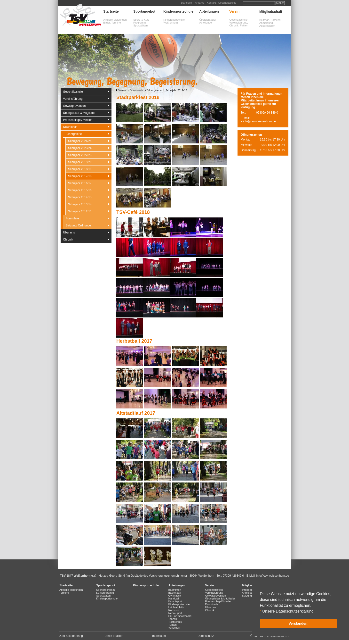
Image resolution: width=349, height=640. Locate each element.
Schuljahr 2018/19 (80, 169)
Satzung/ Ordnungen (79, 225)
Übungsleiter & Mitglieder (79, 113)
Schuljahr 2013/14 (80, 204)
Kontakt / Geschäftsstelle (221, 2)
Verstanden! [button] (299, 623)
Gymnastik (174, 595)
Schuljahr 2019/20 (80, 162)
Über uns (69, 232)
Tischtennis (175, 621)
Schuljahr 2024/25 (80, 141)
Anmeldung (249, 592)
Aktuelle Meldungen (71, 589)
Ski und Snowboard (179, 616)
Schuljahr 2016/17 (80, 183)
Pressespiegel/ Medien (77, 120)
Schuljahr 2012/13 (80, 211)
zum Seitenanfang (71, 636)
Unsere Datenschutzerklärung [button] (288, 611)
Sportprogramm (105, 589)
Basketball (174, 592)
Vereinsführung (73, 98)
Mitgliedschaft (270, 12)
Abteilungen (209, 11)
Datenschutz (206, 636)
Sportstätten (103, 595)
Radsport (173, 610)
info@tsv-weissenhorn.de (259, 121)
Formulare (72, 218)
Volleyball (174, 627)
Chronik (68, 239)
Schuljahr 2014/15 (80, 197)
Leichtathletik (176, 607)
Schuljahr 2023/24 (80, 148)
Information (248, 589)
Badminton (174, 589)
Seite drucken (114, 636)
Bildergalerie (154, 90)
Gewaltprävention (74, 106)
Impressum (158, 636)
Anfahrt (199, 2)
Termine (64, 592)
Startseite (186, 2)
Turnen (172, 624)
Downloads (136, 90)
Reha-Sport (175, 613)
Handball (173, 598)
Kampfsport (175, 601)
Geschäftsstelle (73, 91)
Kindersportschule (178, 11)
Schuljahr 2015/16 (80, 190)
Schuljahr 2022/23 (80, 155)
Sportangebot (144, 11)
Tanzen (172, 618)
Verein (234, 11)
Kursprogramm (105, 592)
